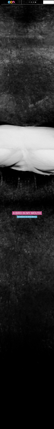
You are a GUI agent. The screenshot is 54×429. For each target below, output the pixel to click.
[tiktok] (33, 2)
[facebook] (29, 2)
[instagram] (31, 2)
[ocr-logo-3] (11, 1)
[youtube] (35, 2)
